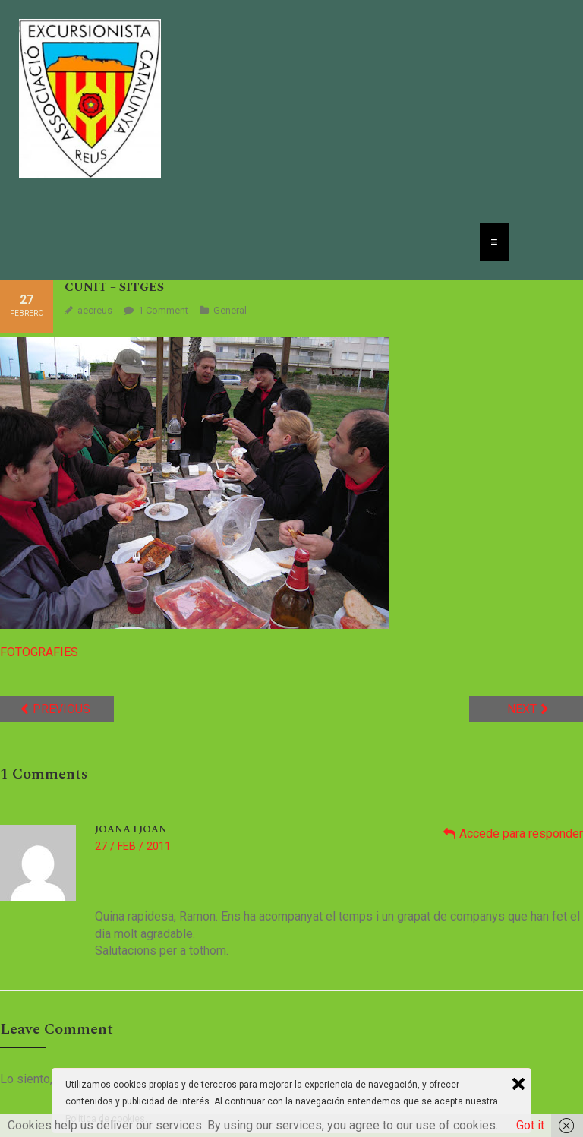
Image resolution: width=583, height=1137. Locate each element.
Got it (530, 1125)
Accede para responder (521, 833)
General (230, 310)
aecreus (94, 310)
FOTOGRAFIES (39, 652)
